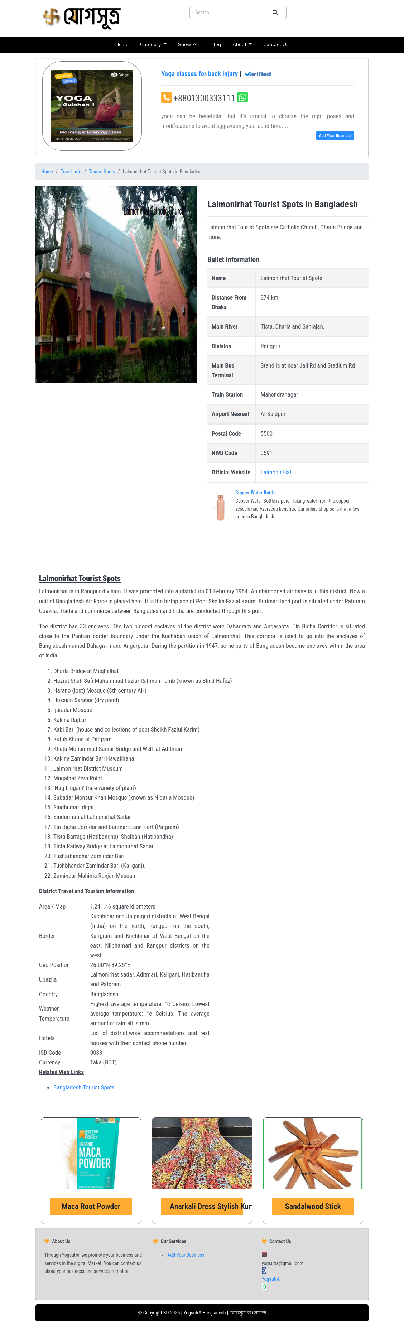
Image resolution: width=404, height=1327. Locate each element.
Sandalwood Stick (313, 1206)
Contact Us (278, 44)
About (240, 44)
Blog (219, 44)
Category (151, 44)
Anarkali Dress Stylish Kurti (206, 1206)
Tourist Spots (102, 171)
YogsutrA (271, 1279)
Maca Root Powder (91, 1206)
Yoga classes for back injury (216, 73)
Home (124, 44)
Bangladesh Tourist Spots (84, 1087)
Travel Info (71, 171)
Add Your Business (335, 135)
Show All (191, 44)
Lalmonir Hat (276, 472)
